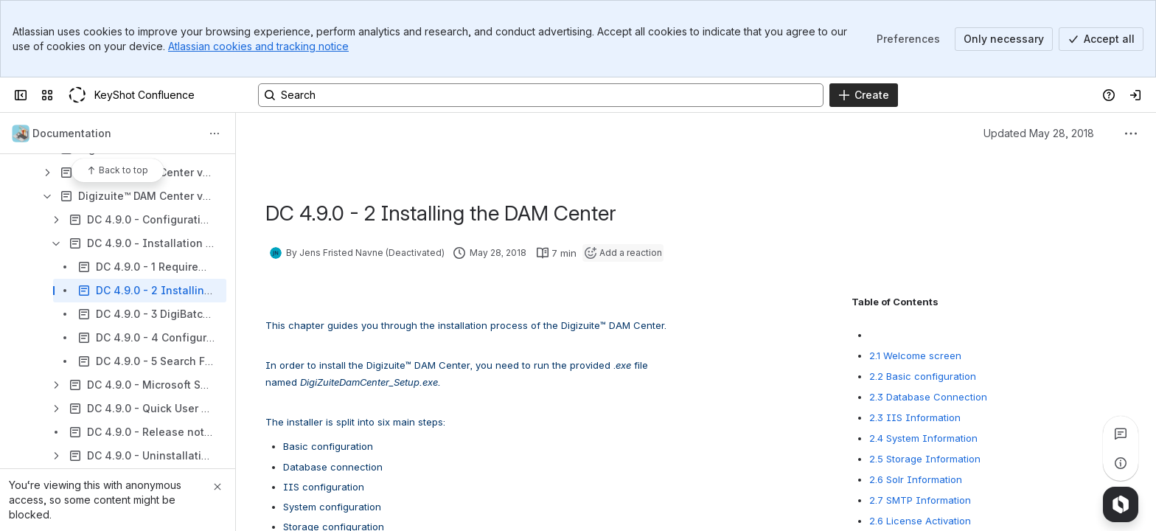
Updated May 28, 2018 (1038, 133)
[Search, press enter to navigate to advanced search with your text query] (541, 95)
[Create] (863, 95)
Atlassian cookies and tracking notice (258, 46)
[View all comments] (1120, 433)
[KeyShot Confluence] (76, 95)
